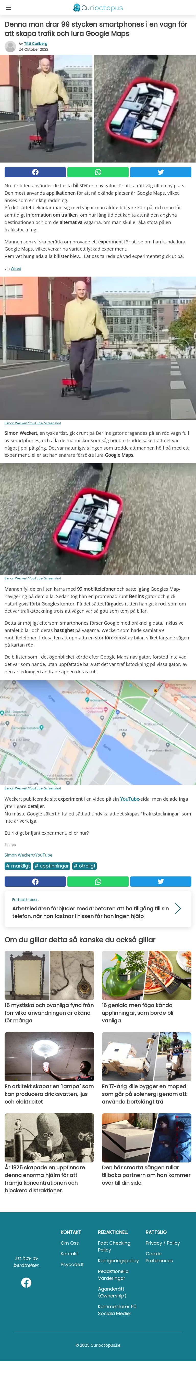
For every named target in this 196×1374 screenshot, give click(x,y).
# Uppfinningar (51, 866)
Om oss (70, 1243)
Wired (16, 268)
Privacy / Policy (163, 1243)
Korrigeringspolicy (118, 1260)
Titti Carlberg (35, 43)
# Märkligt (18, 866)
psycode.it (72, 1264)
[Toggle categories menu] (9, 7)
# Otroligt (84, 866)
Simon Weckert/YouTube (28, 855)
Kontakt (69, 1254)
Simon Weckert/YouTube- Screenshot (33, 423)
